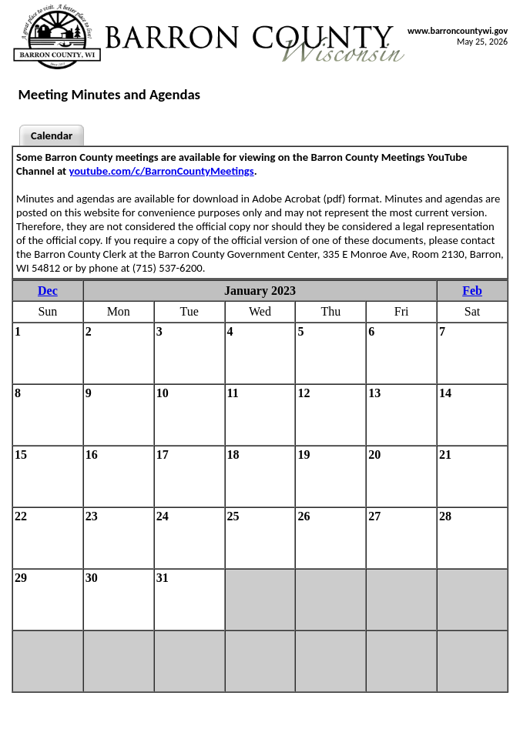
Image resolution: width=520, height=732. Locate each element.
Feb (472, 290)
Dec (48, 290)
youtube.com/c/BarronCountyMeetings (161, 171)
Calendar (51, 135)
